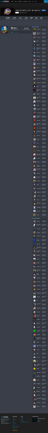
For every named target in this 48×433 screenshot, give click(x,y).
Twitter (22, 419)
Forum (25, 12)
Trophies (17, 12)
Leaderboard (25, 1)
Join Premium (15, 430)
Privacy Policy (15, 427)
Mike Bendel (7, 420)
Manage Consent (15, 426)
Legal (14, 424)
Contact (14, 423)
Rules (14, 420)
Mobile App (14, 419)
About (14, 422)
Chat (33, 1)
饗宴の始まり (14, 28)
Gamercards (20, 1)
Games (12, 1)
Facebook (22, 420)
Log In (46, 1)
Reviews (29, 1)
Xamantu (5, 421)
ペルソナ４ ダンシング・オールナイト (28, 10)
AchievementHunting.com (25, 422)
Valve (10, 423)
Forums (15, 1)
